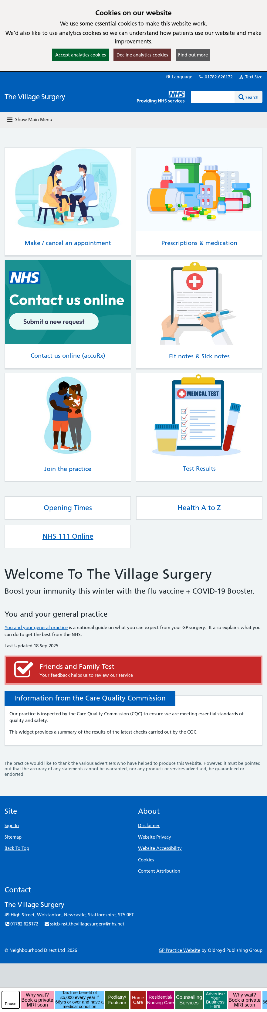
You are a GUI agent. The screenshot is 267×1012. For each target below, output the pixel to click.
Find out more (193, 55)
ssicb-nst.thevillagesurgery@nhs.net (84, 924)
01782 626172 (215, 77)
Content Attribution (159, 871)
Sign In (12, 825)
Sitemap (13, 837)
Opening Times (68, 507)
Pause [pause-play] (10, 1003)
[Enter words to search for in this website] (213, 97)
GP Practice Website (179, 950)
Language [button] (178, 77)
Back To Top (17, 848)
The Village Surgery (35, 96)
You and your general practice (36, 627)
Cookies (146, 860)
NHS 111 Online (67, 536)
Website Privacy (154, 837)
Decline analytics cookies (142, 55)
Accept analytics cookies (80, 55)
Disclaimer (149, 825)
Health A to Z (199, 507)
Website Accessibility (160, 848)
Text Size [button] (250, 77)
